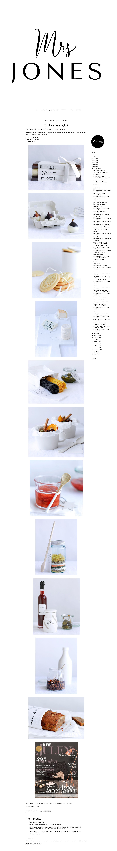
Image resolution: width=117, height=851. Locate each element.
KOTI (94, 311)
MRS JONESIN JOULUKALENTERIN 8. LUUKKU (101, 282)
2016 (93, 156)
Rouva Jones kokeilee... (99, 204)
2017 (93, 154)
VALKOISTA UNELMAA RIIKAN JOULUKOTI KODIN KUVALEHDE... (102, 291)
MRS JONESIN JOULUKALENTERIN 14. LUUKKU (102, 239)
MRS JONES (44, 110)
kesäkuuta (96, 344)
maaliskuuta (97, 350)
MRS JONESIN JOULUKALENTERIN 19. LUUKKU (102, 218)
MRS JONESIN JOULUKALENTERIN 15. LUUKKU (102, 234)
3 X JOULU (95, 200)
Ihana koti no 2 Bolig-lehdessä (100, 182)
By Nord (95, 231)
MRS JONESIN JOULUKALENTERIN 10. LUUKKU (102, 268)
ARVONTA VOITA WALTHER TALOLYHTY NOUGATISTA (100, 242)
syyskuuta (96, 337)
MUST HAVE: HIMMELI (98, 299)
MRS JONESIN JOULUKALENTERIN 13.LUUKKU (101, 248)
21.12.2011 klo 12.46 (34, 835)
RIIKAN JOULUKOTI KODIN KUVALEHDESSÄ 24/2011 (100, 323)
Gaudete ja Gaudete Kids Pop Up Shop (101, 277)
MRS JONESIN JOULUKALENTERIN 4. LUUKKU (101, 308)
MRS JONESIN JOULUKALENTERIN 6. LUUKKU (101, 294)
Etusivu (56, 841)
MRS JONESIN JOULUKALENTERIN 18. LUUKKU (102, 222)
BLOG (37, 110)
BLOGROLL (78, 110)
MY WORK (70, 110)
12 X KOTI (63, 110)
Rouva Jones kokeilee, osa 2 (100, 202)
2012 (93, 165)
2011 (93, 167)
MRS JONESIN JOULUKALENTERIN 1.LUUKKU (101, 330)
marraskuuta (97, 333)
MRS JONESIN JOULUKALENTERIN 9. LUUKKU (101, 273)
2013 (93, 162)
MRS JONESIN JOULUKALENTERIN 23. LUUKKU (102, 190)
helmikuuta (96, 352)
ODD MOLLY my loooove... (100, 279)
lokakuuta (96, 335)
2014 (93, 160)
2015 (93, 158)
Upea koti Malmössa (98, 174)
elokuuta (96, 339)
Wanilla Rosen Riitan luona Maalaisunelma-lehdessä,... (100, 305)
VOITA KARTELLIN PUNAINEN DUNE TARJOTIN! (102, 320)
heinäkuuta (96, 341)
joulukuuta (96, 168)
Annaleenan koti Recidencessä (100, 172)
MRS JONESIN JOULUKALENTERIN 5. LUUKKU (101, 301)
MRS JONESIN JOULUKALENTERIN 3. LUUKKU (101, 313)
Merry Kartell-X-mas (98, 254)
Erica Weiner (96, 285)
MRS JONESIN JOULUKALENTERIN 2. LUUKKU (101, 317)
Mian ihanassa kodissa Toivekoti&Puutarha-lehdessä (101, 177)
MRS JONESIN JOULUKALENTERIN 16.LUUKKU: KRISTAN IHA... (101, 228)
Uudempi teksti (29, 841)
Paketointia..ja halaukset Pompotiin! (99, 194)
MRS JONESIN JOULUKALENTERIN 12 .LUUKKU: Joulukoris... (102, 251)
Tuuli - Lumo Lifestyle (34, 822)
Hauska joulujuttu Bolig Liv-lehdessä (100, 212)
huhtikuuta (96, 348)
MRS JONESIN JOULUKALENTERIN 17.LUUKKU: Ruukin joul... (101, 225)
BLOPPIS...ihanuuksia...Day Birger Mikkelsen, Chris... (101, 327)
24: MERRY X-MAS (97, 188)
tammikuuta (97, 354)
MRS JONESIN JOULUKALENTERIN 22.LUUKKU (101, 197)
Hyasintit (95, 237)
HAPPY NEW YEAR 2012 (99, 170)
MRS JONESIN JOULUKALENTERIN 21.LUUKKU (101, 209)
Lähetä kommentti (32, 838)
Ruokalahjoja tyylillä (98, 206)
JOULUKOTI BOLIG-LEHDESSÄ (100, 184)
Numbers (95, 261)
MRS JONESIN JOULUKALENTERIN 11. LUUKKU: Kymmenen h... (102, 256)
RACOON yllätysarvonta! (99, 180)
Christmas (95, 186)
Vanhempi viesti (83, 841)
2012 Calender (97, 271)
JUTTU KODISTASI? (53, 110)
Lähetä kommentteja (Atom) (35, 843)
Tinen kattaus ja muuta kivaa (100, 245)
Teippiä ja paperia (98, 263)
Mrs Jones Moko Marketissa (100, 265)
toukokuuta (97, 346)
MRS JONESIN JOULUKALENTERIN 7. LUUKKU (101, 287)
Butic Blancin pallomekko (99, 297)
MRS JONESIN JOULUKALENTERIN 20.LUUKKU (101, 215)
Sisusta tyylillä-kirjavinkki (99, 259)
